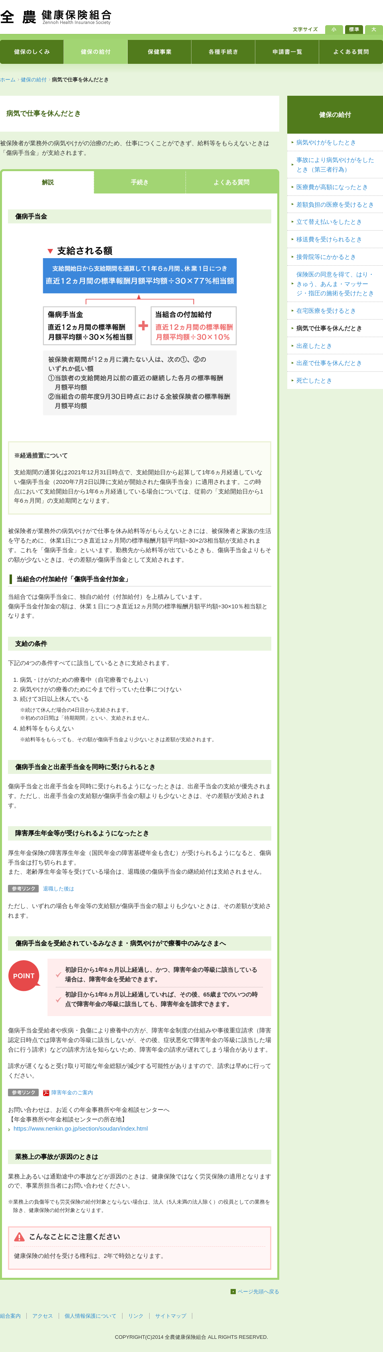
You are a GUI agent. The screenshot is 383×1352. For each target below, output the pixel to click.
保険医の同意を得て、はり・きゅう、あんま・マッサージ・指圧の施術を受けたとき (335, 284)
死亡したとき (314, 380)
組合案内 (10, 1316)
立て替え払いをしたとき (329, 222)
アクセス (42, 1316)
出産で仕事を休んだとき (329, 363)
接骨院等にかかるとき (326, 257)
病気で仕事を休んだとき (329, 328)
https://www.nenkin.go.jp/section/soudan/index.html (81, 1128)
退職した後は (58, 889)
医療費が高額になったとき (332, 187)
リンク (136, 1316)
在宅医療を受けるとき (326, 311)
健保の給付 (34, 80)
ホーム (8, 80)
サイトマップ (170, 1316)
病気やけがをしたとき (326, 142)
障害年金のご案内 (72, 1092)
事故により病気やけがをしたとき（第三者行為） (335, 165)
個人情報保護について (90, 1316)
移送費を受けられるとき (329, 239)
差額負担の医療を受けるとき (335, 204)
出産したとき (314, 346)
